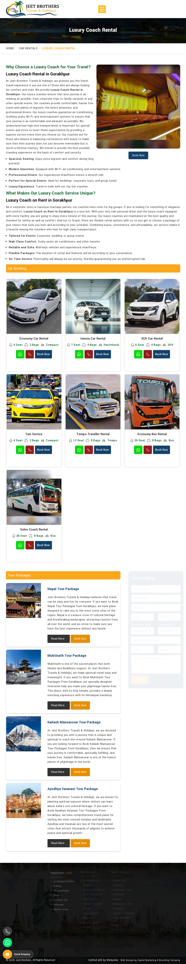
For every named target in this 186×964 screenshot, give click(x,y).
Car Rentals (28, 48)
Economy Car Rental (34, 338)
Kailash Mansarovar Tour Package (74, 722)
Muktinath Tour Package (66, 655)
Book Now (43, 354)
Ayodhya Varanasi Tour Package (72, 789)
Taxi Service (33, 434)
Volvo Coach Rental (34, 529)
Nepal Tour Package (63, 589)
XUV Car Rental (152, 338)
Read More (57, 639)
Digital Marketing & (148, 960)
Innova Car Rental (92, 338)
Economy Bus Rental (152, 434)
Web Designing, (128, 960)
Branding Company (169, 960)
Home (10, 48)
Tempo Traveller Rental (93, 434)
